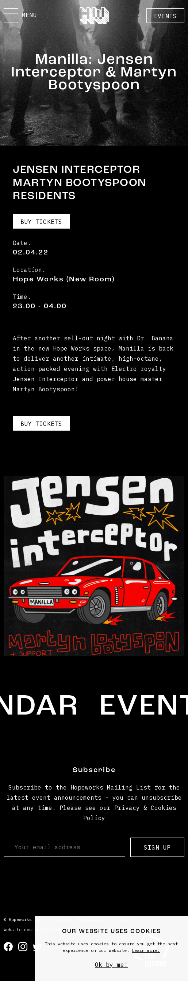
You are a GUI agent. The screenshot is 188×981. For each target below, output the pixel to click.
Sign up (157, 847)
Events (165, 16)
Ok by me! (111, 964)
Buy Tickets (41, 221)
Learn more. (146, 950)
